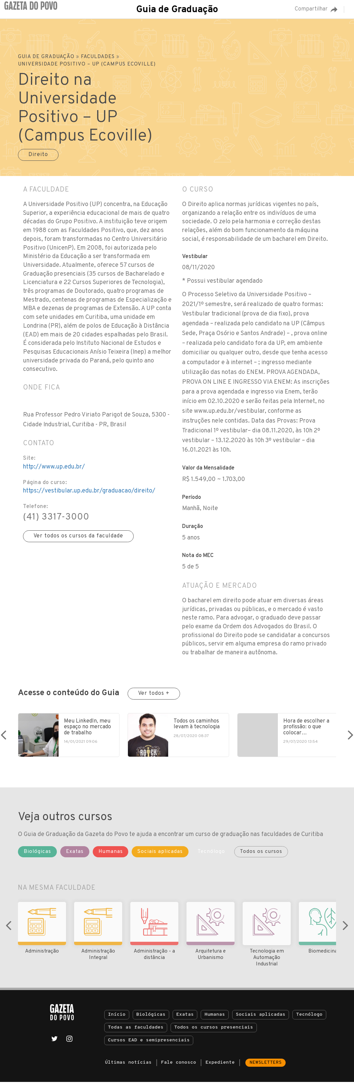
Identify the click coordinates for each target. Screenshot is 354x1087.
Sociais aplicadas (261, 1019)
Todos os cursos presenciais (213, 1032)
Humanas (214, 1019)
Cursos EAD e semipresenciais (149, 1045)
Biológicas (150, 1019)
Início (117, 1019)
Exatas (185, 1019)
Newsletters (265, 1067)
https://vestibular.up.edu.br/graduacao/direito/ (89, 491)
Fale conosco (178, 1067)
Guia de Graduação (177, 10)
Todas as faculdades (135, 1032)
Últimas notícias (128, 1067)
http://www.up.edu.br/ (54, 467)
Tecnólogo (309, 1019)
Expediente (220, 1067)
